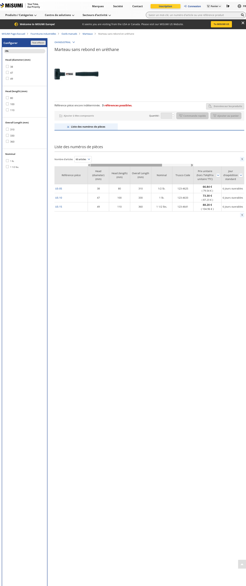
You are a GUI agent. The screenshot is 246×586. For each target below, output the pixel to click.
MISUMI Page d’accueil (13, 33)
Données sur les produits (225, 106)
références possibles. (117, 105)
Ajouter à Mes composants (79, 115)
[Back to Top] (242, 564)
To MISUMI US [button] (221, 24)
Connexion (192, 6)
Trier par (218, 175)
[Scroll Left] (89, 165)
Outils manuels (69, 33)
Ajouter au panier (226, 115)
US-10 (58, 197)
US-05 (58, 188)
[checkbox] (25, 66)
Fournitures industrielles (43, 33)
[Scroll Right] (192, 165)
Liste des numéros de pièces (88, 126)
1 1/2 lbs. (14, 167)
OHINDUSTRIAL (62, 42)
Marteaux (88, 33)
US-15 (58, 206)
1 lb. (12, 161)
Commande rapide (192, 115)
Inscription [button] (165, 6)
